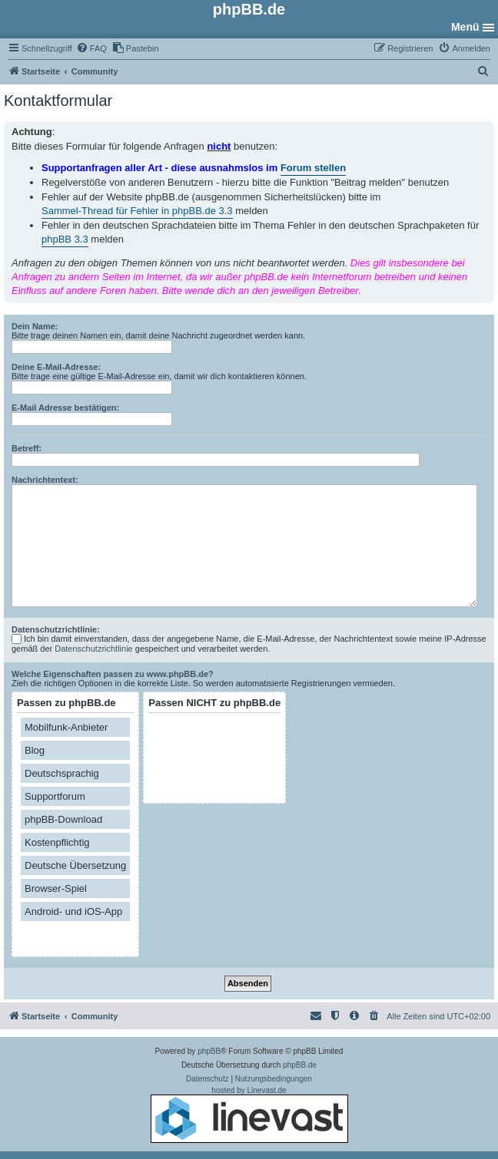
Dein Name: (35, 326)
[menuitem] (91, 48)
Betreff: (27, 448)
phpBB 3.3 (65, 239)
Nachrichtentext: (45, 479)
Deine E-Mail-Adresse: (56, 366)
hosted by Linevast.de (249, 1114)
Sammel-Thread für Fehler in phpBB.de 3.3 (137, 210)
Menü (465, 27)
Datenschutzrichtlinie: (56, 629)
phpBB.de (300, 1065)
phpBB (209, 1051)
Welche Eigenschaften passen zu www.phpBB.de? (113, 674)
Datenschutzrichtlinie (94, 648)
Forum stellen (313, 167)
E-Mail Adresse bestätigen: (65, 407)
